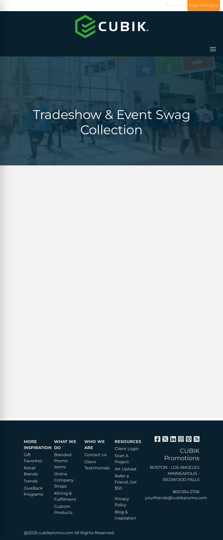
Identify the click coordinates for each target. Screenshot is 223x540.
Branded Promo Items (62, 460)
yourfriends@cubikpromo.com (176, 497)
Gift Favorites (33, 457)
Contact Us (95, 454)
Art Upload (125, 469)
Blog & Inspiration (125, 515)
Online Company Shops (64, 480)
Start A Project (122, 458)
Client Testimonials (96, 464)
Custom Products (63, 509)
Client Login (127, 448)
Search (175, 5)
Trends (31, 481)
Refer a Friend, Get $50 (126, 482)
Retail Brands (31, 471)
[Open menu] (213, 49)
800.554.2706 (186, 491)
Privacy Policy (122, 501)
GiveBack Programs (33, 491)
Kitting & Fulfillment (65, 496)
